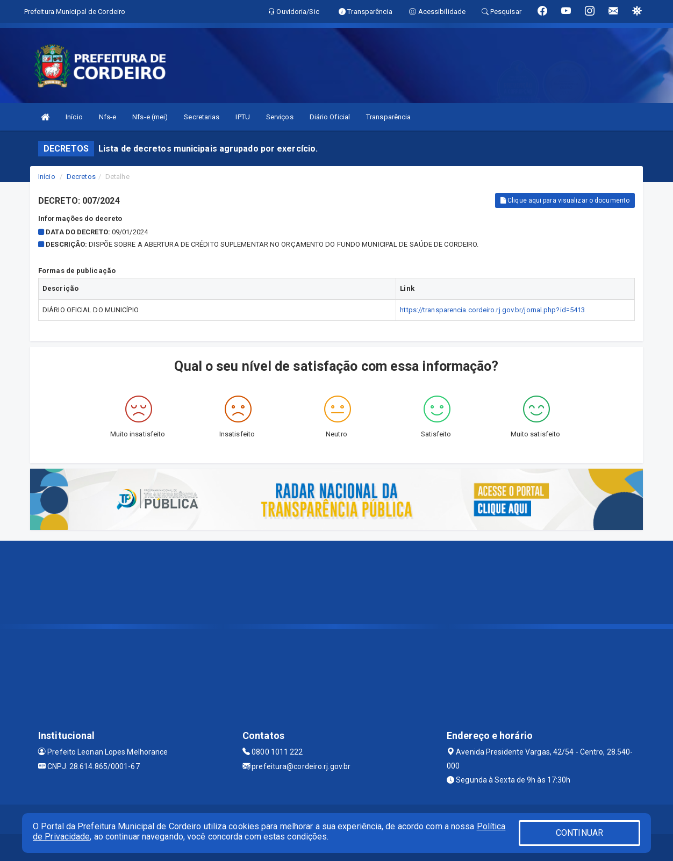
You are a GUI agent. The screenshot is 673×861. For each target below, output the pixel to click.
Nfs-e (108, 117)
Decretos (81, 177)
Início (74, 117)
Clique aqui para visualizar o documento (564, 200)
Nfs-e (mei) (150, 117)
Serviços (279, 117)
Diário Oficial (330, 117)
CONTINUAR (579, 833)
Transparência (388, 117)
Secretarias (201, 117)
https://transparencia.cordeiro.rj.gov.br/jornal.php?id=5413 (492, 310)
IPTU (242, 117)
